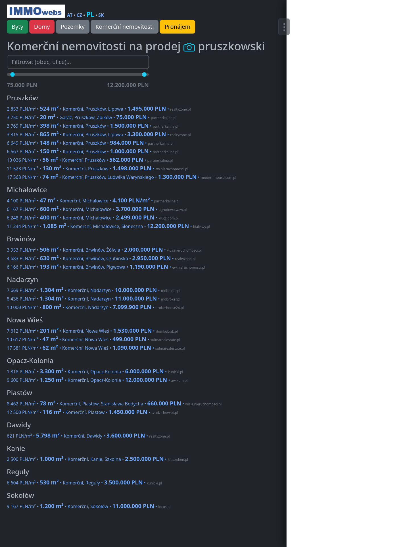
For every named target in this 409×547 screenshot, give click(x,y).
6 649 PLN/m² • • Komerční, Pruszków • (90, 143)
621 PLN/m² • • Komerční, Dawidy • (88, 436)
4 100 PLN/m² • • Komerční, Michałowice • (93, 201)
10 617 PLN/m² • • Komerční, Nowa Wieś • (93, 339)
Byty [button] (17, 26)
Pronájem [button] (177, 26)
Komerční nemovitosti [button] (124, 26)
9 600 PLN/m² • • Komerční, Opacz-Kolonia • (97, 380)
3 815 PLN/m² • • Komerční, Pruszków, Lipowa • (99, 134)
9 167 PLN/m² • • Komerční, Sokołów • (88, 506)
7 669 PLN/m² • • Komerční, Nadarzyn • (93, 290)
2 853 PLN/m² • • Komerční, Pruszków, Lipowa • (99, 109)
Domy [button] (42, 26)
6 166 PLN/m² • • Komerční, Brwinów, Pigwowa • (106, 267)
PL (90, 14)
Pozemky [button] (73, 26)
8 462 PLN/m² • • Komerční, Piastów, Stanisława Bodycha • (114, 404)
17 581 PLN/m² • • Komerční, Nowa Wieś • (96, 348)
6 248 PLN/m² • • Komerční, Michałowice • (93, 218)
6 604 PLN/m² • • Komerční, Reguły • (84, 483)
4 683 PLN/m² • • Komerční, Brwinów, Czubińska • (101, 258)
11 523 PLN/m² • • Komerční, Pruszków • (97, 168)
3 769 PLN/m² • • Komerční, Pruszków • (92, 126)
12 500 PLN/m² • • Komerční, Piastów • (92, 412)
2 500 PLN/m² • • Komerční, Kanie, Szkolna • (97, 459)
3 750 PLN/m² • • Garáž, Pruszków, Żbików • (91, 117)
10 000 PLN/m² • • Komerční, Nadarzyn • (95, 307)
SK (101, 15)
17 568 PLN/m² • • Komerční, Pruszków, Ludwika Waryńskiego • (121, 177)
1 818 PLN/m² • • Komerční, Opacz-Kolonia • (95, 371)
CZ (79, 15)
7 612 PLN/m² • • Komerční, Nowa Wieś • (92, 331)
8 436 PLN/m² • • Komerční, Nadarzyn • (93, 299)
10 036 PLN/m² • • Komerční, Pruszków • (90, 160)
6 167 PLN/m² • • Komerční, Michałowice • (97, 209)
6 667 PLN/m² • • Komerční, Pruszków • (92, 151)
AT (69, 15)
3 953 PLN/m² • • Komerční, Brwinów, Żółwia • (104, 250)
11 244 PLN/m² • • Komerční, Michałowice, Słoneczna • (108, 226)
